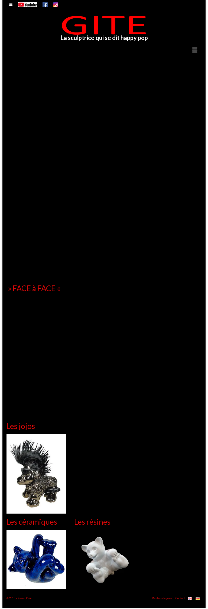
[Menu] (195, 50)
